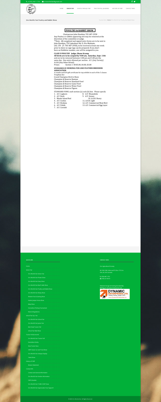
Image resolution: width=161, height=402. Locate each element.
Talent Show (31, 357)
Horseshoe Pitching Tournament (37, 308)
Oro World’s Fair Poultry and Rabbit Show (40, 289)
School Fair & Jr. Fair (83, 8)
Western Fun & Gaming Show (36, 296)
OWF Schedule (32, 380)
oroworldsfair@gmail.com (53, 2)
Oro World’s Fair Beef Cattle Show (38, 285)
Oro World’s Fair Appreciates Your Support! (40, 388)
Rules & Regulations (34, 312)
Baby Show (31, 304)
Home (61, 8)
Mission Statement (33, 365)
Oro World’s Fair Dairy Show (36, 281)
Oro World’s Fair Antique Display (37, 354)
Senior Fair (70, 8)
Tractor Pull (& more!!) (101, 8)
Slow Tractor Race (33, 346)
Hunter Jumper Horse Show (36, 300)
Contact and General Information (37, 373)
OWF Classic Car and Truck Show (37, 350)
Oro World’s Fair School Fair (36, 319)
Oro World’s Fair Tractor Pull (36, 338)
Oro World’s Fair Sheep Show (36, 293)
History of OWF (117, 8)
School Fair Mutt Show (34, 331)
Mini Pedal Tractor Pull (34, 327)
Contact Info (130, 8)
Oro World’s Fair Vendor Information (38, 376)
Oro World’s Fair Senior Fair (36, 274)
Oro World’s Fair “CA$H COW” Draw (38, 384)
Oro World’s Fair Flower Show (36, 277)
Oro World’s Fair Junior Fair (36, 323)
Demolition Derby (33, 342)
